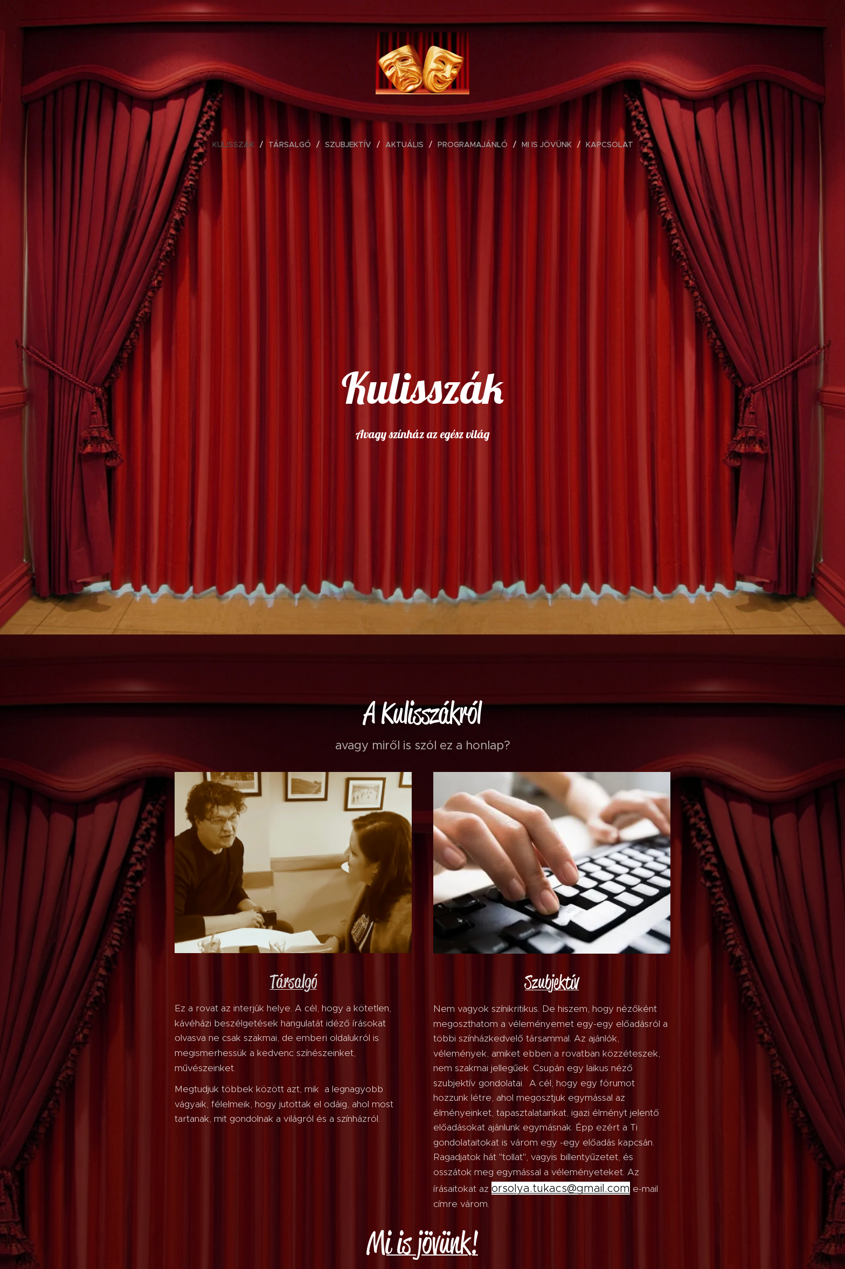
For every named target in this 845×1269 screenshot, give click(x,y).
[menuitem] (237, 144)
